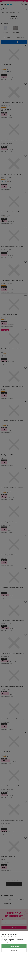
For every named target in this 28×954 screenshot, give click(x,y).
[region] (14, 942)
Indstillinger (14, 950)
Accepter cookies (14, 946)
